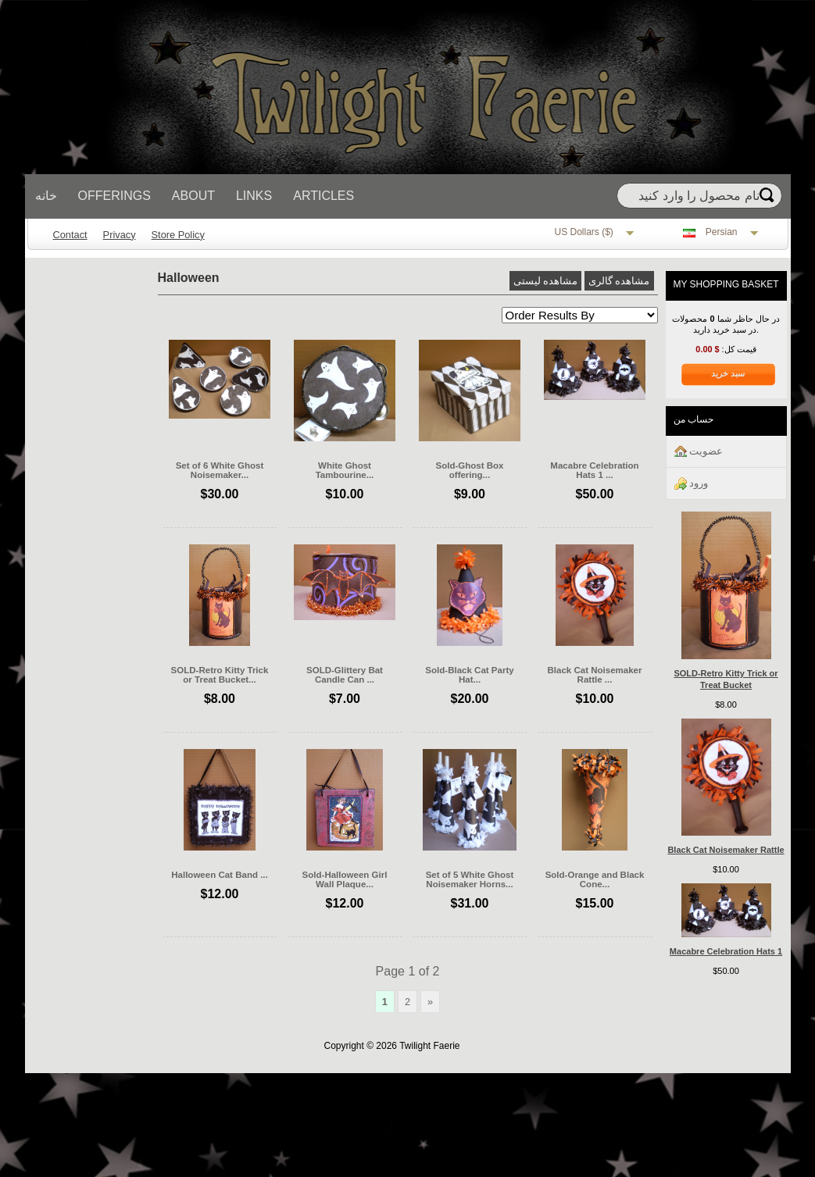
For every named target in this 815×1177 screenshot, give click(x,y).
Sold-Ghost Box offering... (469, 470)
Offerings (114, 195)
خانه (46, 195)
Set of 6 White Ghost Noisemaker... (220, 470)
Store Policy (178, 235)
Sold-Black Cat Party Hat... (469, 674)
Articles (323, 195)
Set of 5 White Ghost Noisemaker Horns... (470, 879)
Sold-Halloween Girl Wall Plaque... (345, 879)
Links (254, 195)
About (193, 195)
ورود (691, 483)
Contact (70, 235)
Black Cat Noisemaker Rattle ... (595, 674)
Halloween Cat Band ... (219, 874)
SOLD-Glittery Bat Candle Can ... (344, 674)
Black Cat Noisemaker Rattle (725, 849)
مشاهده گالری (619, 281)
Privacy (119, 235)
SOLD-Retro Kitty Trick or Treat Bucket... (220, 674)
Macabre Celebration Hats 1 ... (594, 470)
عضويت (699, 451)
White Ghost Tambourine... (345, 470)
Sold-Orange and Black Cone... (595, 879)
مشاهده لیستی (545, 281)
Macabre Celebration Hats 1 (726, 951)
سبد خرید (728, 373)
